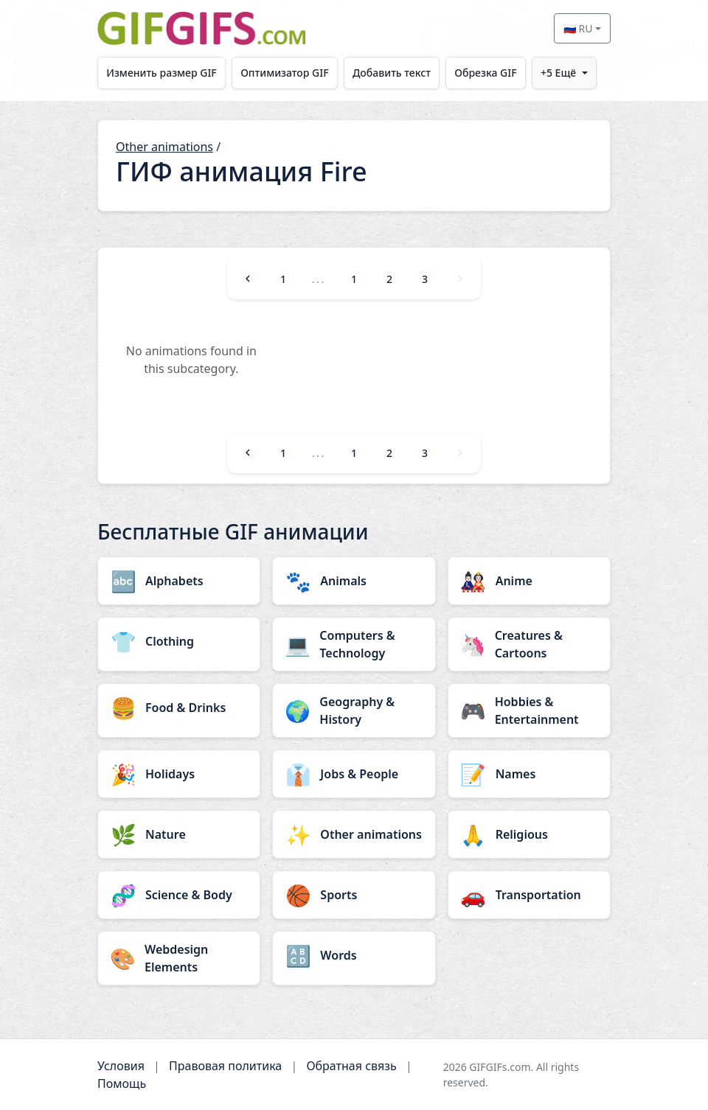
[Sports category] (353, 894)
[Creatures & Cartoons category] (529, 644)
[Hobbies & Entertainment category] (529, 710)
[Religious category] (529, 834)
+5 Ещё (558, 73)
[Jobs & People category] (353, 773)
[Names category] (529, 773)
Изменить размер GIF (161, 73)
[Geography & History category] (353, 710)
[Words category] (353, 955)
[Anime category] (529, 580)
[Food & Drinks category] (179, 707)
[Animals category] (353, 580)
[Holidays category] (179, 773)
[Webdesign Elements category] (179, 958)
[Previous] (248, 278)
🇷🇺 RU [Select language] (578, 28)
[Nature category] (179, 834)
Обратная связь (351, 1066)
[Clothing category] (179, 641)
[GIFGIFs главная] (201, 28)
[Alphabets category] (179, 580)
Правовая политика (225, 1066)
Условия (121, 1066)
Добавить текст (392, 73)
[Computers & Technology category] (353, 644)
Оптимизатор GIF (284, 73)
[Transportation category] (529, 894)
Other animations (164, 147)
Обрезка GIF (485, 73)
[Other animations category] (353, 834)
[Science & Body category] (179, 894)
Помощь (121, 1083)
